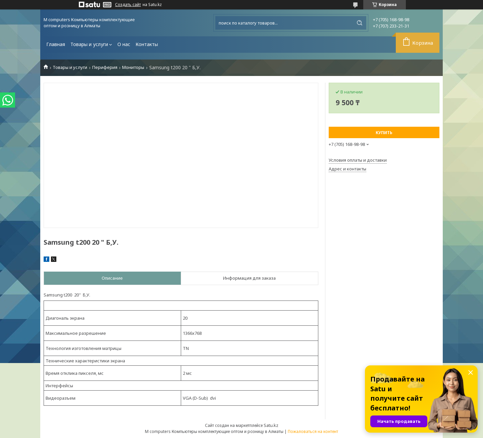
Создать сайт (128, 4)
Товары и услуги (89, 44)
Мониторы (133, 67)
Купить (384, 132)
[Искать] (359, 23)
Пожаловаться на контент (313, 431)
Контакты (147, 44)
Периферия (104, 67)
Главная (55, 44)
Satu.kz (271, 425)
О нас (123, 44)
